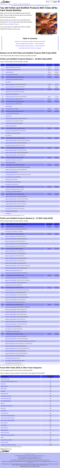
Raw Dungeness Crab (10, 181)
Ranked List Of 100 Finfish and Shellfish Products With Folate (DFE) (30, 41)
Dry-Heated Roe (9, 69)
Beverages (3, 391)
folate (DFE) (9, 22)
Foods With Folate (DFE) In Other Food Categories (30, 48)
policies (43, 455)
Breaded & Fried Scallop (11, 130)
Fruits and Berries (4, 413)
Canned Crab (8, 116)
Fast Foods (3, 408)
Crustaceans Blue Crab (11, 96)
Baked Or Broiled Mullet (10, 346)
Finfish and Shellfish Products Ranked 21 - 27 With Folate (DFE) (30, 45)
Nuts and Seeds (4, 422)
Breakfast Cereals (4, 393)
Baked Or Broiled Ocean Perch (12, 348)
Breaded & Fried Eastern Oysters (13, 189)
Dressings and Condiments (6, 405)
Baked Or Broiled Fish (10, 341)
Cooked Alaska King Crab (11, 118)
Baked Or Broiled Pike (10, 241)
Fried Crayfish (9, 162)
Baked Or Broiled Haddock (11, 277)
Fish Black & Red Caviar (11, 133)
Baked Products (4, 386)
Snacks (2, 437)
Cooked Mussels (9, 91)
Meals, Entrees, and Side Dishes (8, 420)
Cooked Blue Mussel (10, 79)
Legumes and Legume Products (7, 418)
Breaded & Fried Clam (10, 145)
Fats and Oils (3, 410)
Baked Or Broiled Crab (10, 84)
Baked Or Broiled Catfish (10, 307)
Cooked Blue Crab (9, 121)
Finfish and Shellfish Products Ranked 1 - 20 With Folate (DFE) (30, 43)
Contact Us (28, 454)
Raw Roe (7, 74)
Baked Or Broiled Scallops (11, 229)
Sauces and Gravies (5, 432)
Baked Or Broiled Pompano (11, 243)
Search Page (16, 29)
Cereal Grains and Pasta (6, 398)
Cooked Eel (7, 285)
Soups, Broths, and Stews (6, 439)
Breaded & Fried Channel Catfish (12, 270)
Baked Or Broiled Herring (10, 321)
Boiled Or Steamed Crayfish (12, 172)
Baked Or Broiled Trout (10, 290)
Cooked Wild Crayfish (10, 174)
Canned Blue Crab (9, 113)
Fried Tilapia (8, 191)
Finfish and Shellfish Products (11, 24)
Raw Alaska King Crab (10, 177)
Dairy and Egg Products (6, 400)
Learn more (47, 5)
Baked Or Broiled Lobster (10, 324)
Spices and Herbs (4, 442)
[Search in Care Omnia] (49, 1)
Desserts (2, 403)
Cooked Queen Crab (10, 206)
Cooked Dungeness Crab (11, 203)
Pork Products (4, 425)
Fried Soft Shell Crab (10, 108)
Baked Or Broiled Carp (10, 236)
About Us (32, 454)
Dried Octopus (9, 106)
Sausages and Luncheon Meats (7, 435)
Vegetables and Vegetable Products (8, 444)
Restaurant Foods (4, 430)
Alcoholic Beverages (5, 379)
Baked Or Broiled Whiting (10, 265)
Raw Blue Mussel (9, 211)
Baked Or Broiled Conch (11, 67)
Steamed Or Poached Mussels (12, 94)
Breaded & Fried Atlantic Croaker (13, 160)
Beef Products (4, 388)
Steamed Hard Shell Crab (11, 125)
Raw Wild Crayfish (9, 302)
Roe (6, 82)
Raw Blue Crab (9, 179)
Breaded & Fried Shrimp (10, 272)
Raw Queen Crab (9, 184)
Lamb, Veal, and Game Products (7, 415)
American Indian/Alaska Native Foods (9, 381)
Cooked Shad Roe (9, 72)
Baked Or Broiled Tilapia (11, 140)
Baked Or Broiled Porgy (10, 246)
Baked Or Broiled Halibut (10, 280)
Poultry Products (4, 427)
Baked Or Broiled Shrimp (11, 167)
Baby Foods (3, 383)
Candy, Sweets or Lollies (6, 396)
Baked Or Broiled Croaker (11, 238)
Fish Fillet (7, 231)
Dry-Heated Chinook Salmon (11, 358)
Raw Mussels (8, 213)
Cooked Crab (8, 123)
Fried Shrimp (8, 360)
